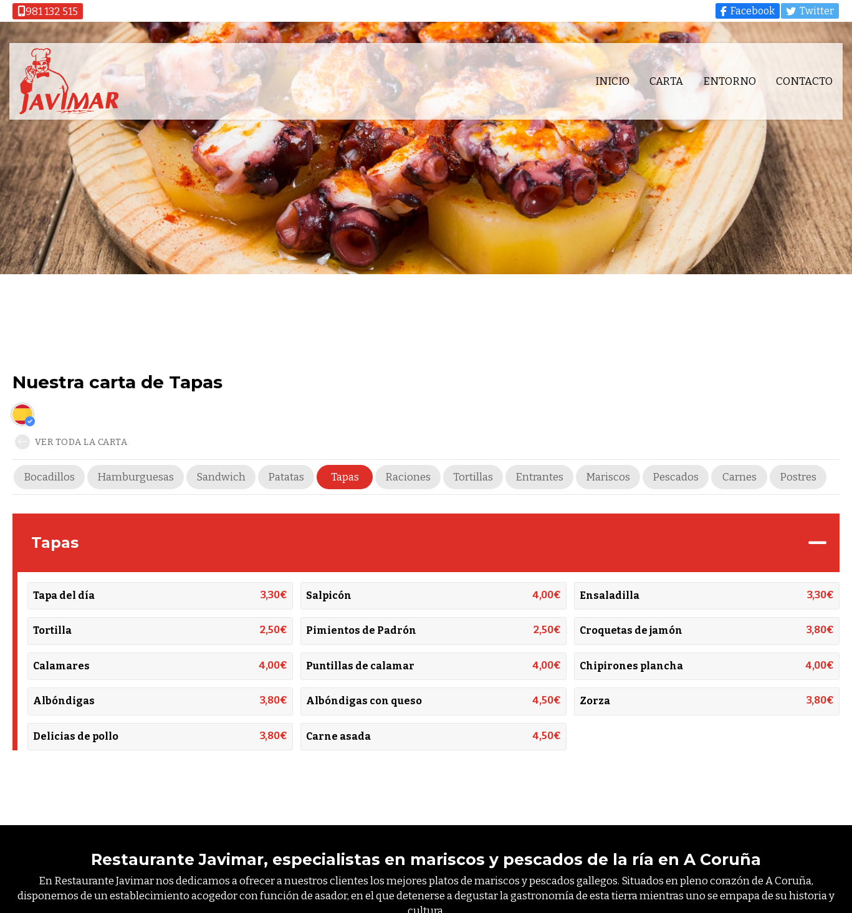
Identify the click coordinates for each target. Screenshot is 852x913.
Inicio (612, 82)
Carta (665, 82)
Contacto (803, 82)
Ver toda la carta (71, 441)
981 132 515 (47, 11)
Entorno (728, 82)
